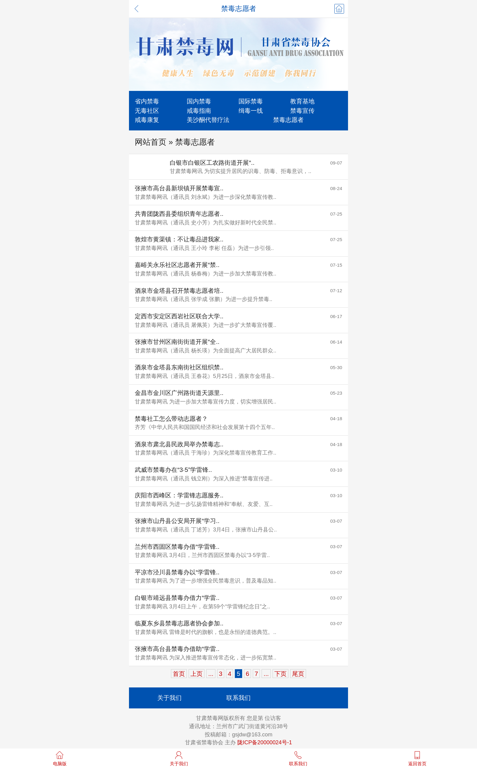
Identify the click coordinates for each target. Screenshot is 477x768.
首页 (179, 673)
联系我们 (238, 697)
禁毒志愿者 (288, 119)
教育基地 (302, 101)
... (210, 673)
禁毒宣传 (302, 110)
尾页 (298, 673)
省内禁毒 (147, 101)
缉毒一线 (250, 110)
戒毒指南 (199, 110)
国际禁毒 (250, 101)
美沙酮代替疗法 (208, 119)
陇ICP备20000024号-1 (264, 742)
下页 (280, 673)
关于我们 (169, 697)
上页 (196, 673)
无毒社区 (147, 110)
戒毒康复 (147, 119)
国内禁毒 (199, 101)
